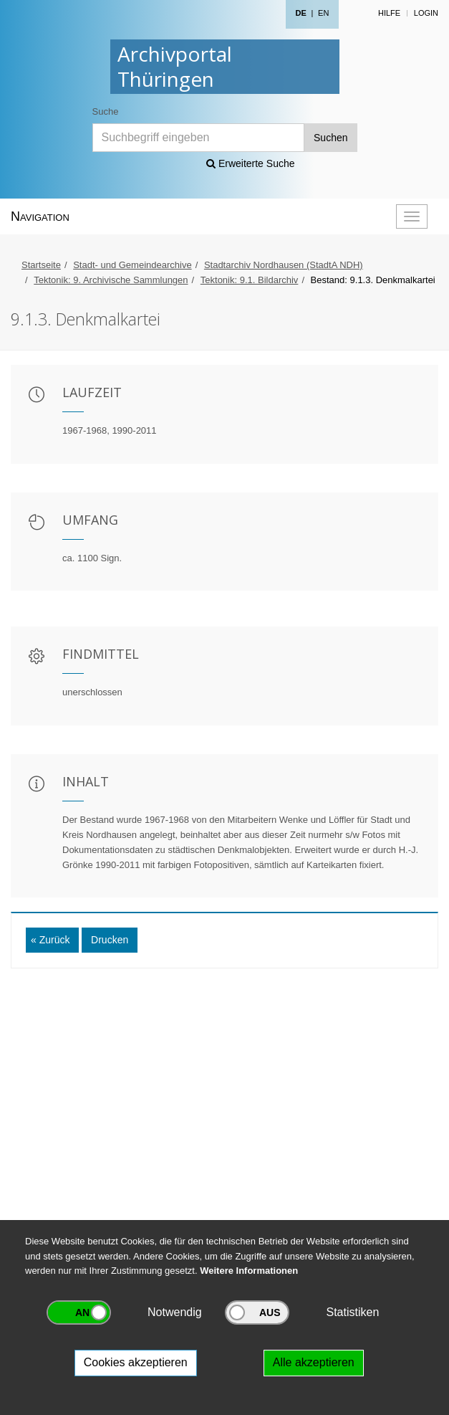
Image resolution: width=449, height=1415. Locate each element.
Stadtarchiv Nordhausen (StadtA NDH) (283, 264)
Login (426, 13)
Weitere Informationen (249, 1270)
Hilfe (389, 13)
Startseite (41, 264)
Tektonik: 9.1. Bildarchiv (250, 280)
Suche (105, 111)
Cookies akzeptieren (136, 1362)
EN (323, 13)
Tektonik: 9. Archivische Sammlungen (111, 280)
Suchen (330, 137)
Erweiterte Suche (250, 163)
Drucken (109, 939)
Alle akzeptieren (313, 1362)
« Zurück (50, 939)
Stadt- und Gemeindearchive (132, 264)
